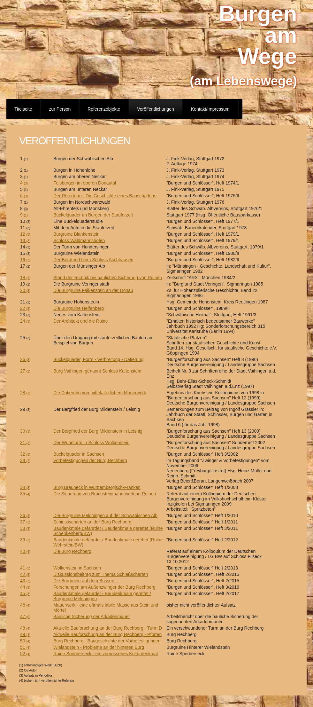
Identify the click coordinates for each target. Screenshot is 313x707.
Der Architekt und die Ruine (80, 321)
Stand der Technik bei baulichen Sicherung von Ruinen (107, 277)
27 (25, 370)
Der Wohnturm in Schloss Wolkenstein (91, 442)
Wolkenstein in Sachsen (77, 567)
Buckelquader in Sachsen (78, 454)
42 (25, 574)
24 (25, 321)
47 (25, 616)
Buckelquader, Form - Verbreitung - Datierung (98, 359)
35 (25, 493)
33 (25, 460)
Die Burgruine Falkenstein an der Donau (93, 290)
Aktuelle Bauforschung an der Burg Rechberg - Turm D (107, 628)
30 (25, 431)
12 (25, 234)
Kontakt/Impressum (210, 109)
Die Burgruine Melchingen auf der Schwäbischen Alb (105, 515)
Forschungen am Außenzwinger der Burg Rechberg (104, 587)
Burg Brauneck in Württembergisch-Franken (97, 487)
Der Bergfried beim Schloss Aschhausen (93, 259)
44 (25, 587)
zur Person (60, 109)
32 (25, 454)
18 (25, 277)
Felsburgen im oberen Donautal (84, 182)
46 (25, 605)
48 (25, 628)
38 (25, 528)
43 (25, 580)
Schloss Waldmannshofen (79, 240)
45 (25, 593)
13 (25, 240)
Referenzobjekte (104, 109)
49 (25, 634)
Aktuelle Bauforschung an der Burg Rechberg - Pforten (107, 634)
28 (25, 392)
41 (25, 567)
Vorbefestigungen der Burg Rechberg (90, 460)
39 (25, 539)
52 (25, 653)
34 (25, 487)
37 (25, 521)
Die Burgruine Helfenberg (78, 308)
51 (25, 647)
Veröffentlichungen (155, 109)
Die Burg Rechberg (72, 551)
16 (25, 259)
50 (25, 640)
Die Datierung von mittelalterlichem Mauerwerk (99, 392)
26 (25, 359)
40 (25, 551)
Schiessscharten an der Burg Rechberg (92, 521)
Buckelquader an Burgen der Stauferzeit (93, 214)
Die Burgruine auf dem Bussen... (85, 580)
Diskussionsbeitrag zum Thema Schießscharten (100, 574)
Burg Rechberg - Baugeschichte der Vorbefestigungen (106, 640)
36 (25, 515)
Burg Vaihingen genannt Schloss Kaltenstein (97, 370)
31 (25, 442)
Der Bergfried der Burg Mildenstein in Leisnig (97, 431)
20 (25, 290)
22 (25, 308)
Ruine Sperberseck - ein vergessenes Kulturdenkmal (105, 653)
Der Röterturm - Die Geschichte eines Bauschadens (104, 195)
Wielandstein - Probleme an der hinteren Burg (98, 647)
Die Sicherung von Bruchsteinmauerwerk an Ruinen (104, 493)
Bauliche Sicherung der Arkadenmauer (91, 616)
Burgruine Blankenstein (76, 234)
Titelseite (23, 109)
